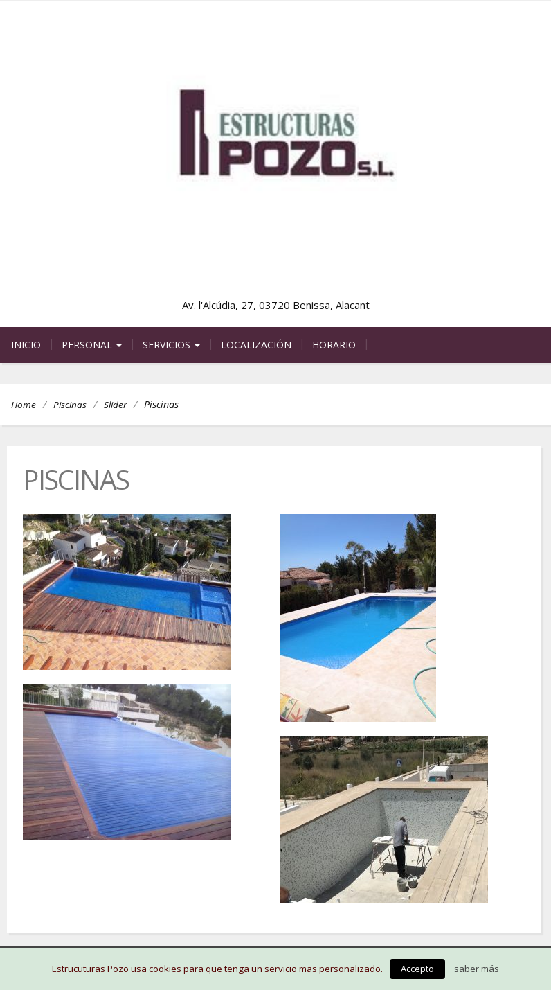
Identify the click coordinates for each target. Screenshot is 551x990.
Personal (92, 344)
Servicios (171, 344)
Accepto (417, 968)
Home (23, 404)
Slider (115, 404)
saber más (476, 968)
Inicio (26, 344)
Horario (334, 344)
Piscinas (70, 404)
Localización (256, 344)
